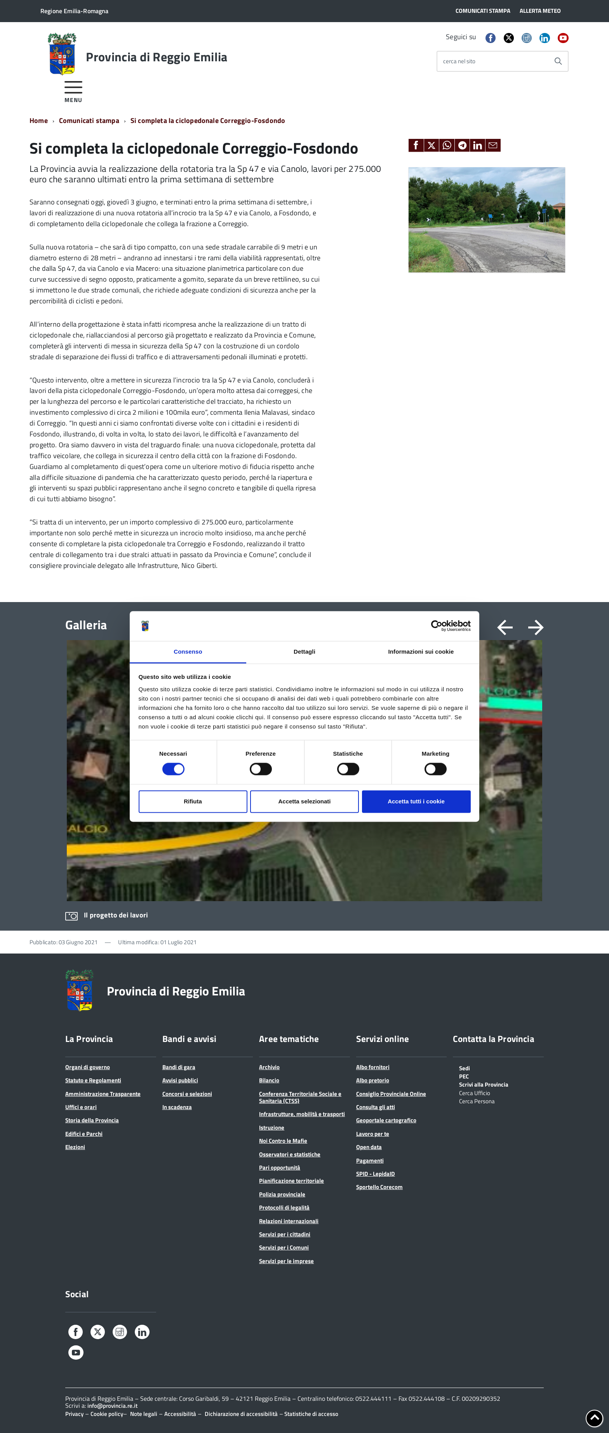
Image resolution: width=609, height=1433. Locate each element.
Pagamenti (370, 1160)
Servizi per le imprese (286, 1260)
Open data (369, 1146)
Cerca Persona (477, 1100)
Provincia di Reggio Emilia (156, 56)
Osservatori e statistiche (289, 1154)
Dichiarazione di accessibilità (241, 1413)
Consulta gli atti (375, 1106)
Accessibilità (180, 1413)
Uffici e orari (81, 1106)
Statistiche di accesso (310, 1413)
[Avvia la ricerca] (558, 61)
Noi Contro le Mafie (283, 1140)
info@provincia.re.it (112, 1405)
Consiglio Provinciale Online (391, 1093)
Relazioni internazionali (288, 1221)
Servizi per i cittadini (284, 1234)
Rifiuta (193, 801)
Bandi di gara (178, 1067)
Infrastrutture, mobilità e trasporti (302, 1113)
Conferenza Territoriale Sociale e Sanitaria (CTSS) (300, 1097)
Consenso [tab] (188, 651)
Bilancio (269, 1080)
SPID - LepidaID (375, 1173)
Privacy (74, 1413)
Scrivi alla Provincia (483, 1084)
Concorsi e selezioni (187, 1093)
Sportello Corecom (379, 1186)
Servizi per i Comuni (284, 1247)
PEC (464, 1076)
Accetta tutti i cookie (416, 801)
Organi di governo (87, 1067)
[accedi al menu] (73, 90)
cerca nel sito (459, 61)
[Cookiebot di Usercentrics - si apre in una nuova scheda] (437, 626)
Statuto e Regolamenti (93, 1080)
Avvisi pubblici (180, 1080)
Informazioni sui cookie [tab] (421, 651)
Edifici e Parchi (84, 1133)
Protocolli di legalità (284, 1207)
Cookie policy (106, 1413)
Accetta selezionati (304, 801)
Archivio (269, 1067)
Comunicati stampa (89, 120)
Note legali (143, 1413)
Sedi (464, 1067)
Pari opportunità (279, 1167)
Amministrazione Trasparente (103, 1093)
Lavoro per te (372, 1133)
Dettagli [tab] (304, 651)
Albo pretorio (372, 1080)
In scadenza (177, 1106)
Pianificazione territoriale (291, 1180)
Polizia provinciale (282, 1194)
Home (39, 120)
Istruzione (271, 1127)
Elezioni (75, 1146)
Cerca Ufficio (474, 1092)
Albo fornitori (373, 1067)
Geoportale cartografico (386, 1120)
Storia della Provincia (92, 1120)
